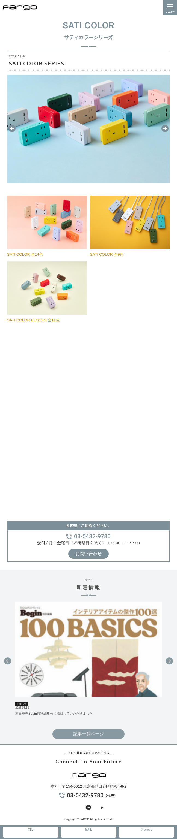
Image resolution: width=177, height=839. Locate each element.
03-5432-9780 (92, 536)
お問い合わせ (88, 553)
